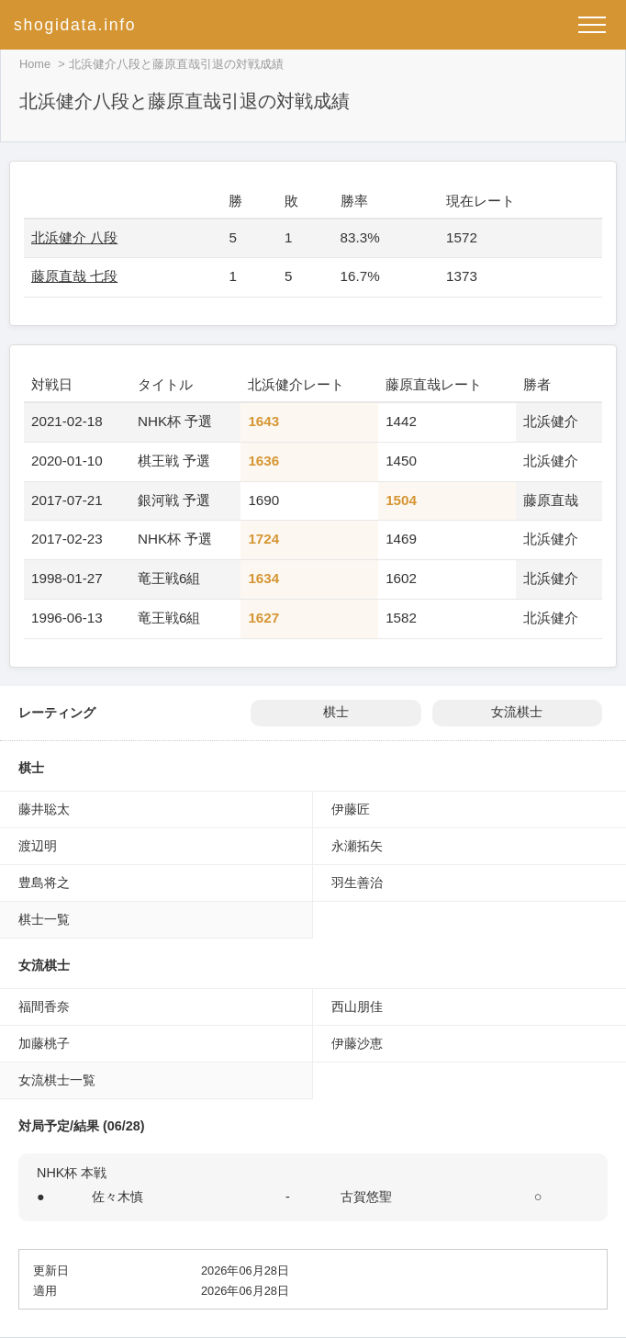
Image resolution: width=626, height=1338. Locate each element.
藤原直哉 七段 (74, 276)
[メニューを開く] (592, 25)
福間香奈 (44, 1006)
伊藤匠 (350, 809)
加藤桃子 (44, 1043)
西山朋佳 (357, 1006)
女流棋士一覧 (56, 1080)
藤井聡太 (44, 809)
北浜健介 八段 (74, 237)
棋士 (336, 712)
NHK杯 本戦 (71, 1172)
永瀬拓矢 (357, 845)
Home (34, 64)
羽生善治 (357, 882)
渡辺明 (37, 845)
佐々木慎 (117, 1196)
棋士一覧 (44, 919)
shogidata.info (75, 25)
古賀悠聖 (366, 1196)
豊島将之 (44, 882)
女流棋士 (516, 712)
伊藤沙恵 (357, 1043)
